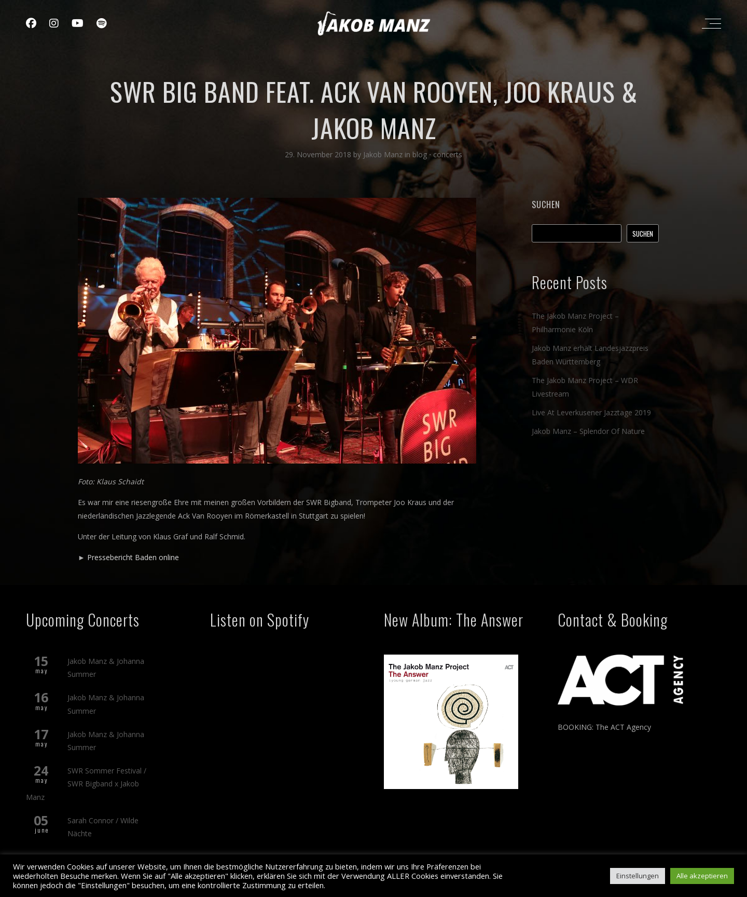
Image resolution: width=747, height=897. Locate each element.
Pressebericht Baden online (133, 557)
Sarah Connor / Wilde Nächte (103, 827)
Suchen (546, 204)
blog (419, 154)
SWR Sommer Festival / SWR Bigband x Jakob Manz (86, 783)
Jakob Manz (384, 154)
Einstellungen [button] (637, 875)
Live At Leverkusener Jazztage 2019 (591, 412)
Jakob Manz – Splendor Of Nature (588, 431)
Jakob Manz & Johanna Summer (105, 667)
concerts (447, 154)
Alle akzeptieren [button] (702, 875)
